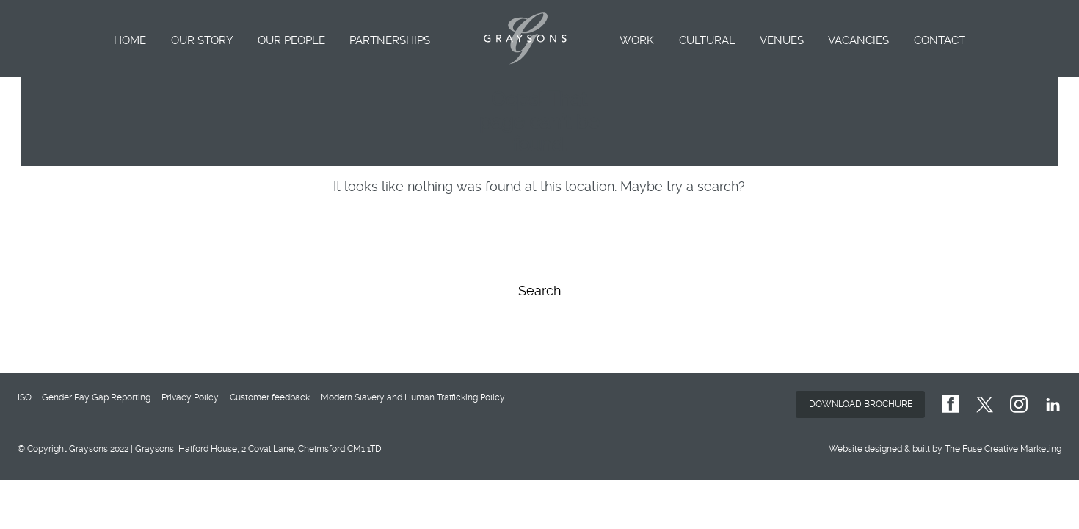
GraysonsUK (950, 404)
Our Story (202, 40)
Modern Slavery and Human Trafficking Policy (413, 397)
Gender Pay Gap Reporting (96, 397)
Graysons (525, 39)
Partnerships (389, 40)
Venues (782, 40)
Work (637, 40)
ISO (25, 397)
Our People (291, 40)
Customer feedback (270, 397)
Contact (939, 40)
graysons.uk (1019, 404)
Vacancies (858, 40)
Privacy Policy (190, 397)
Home (130, 40)
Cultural (707, 40)
